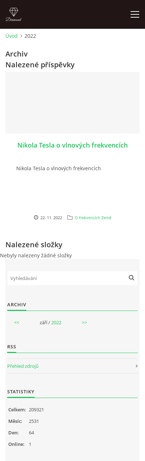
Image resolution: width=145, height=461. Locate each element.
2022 (56, 322)
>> (84, 322)
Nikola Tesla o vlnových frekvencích (72, 145)
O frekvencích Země (93, 217)
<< (16, 322)
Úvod (11, 35)
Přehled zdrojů (23, 366)
